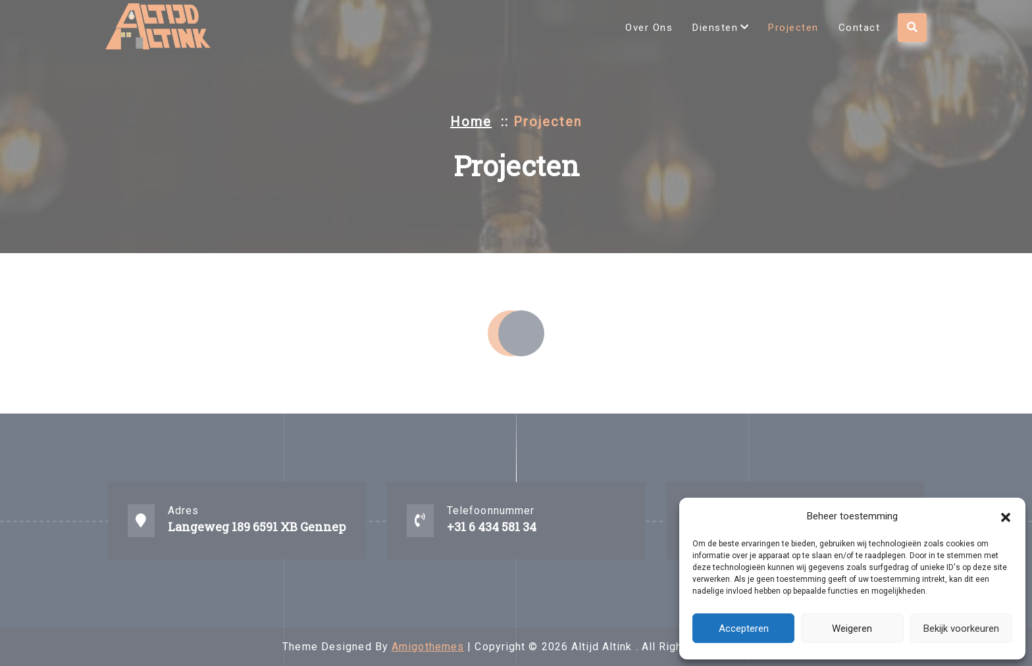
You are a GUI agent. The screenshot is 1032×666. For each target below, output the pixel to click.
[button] (1005, 516)
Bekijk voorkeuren (961, 628)
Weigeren (852, 628)
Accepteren (744, 628)
